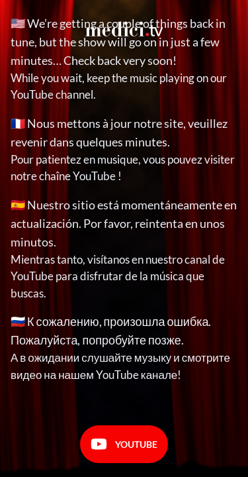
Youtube (124, 444)
